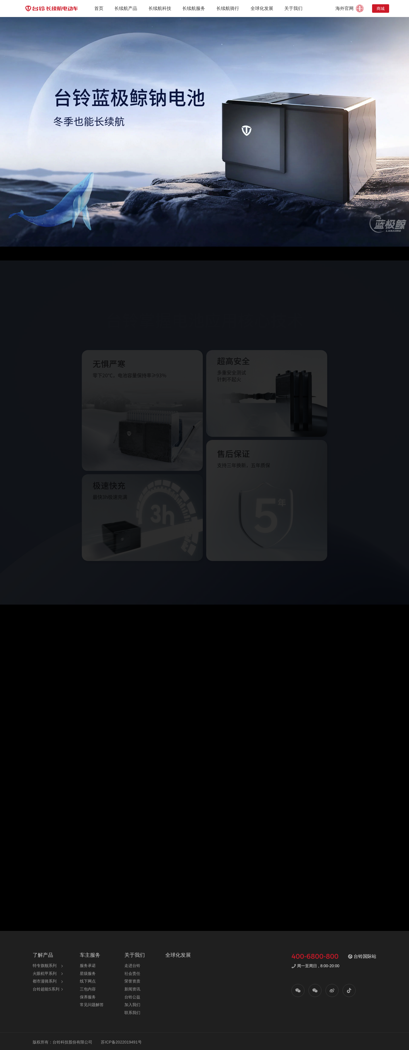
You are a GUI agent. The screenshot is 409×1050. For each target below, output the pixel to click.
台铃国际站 (362, 956)
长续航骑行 (227, 8)
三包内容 (88, 989)
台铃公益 (132, 997)
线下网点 (88, 981)
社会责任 (132, 973)
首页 (98, 8)
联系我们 (132, 1012)
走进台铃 (132, 965)
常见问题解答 (92, 1004)
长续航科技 (160, 8)
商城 (381, 8)
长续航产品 (125, 8)
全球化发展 (262, 8)
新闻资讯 (132, 989)
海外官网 (350, 8)
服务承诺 (88, 965)
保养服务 (88, 997)
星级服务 (88, 973)
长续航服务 (193, 8)
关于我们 (293, 8)
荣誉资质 (132, 981)
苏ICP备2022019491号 (121, 1042)
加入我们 (132, 1004)
